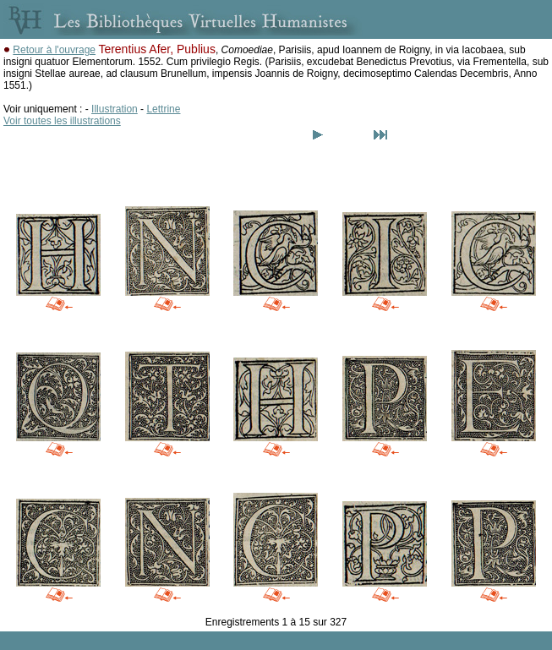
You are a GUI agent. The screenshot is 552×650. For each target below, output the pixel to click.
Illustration (114, 109)
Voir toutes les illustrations (62, 121)
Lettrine (163, 109)
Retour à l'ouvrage (54, 50)
